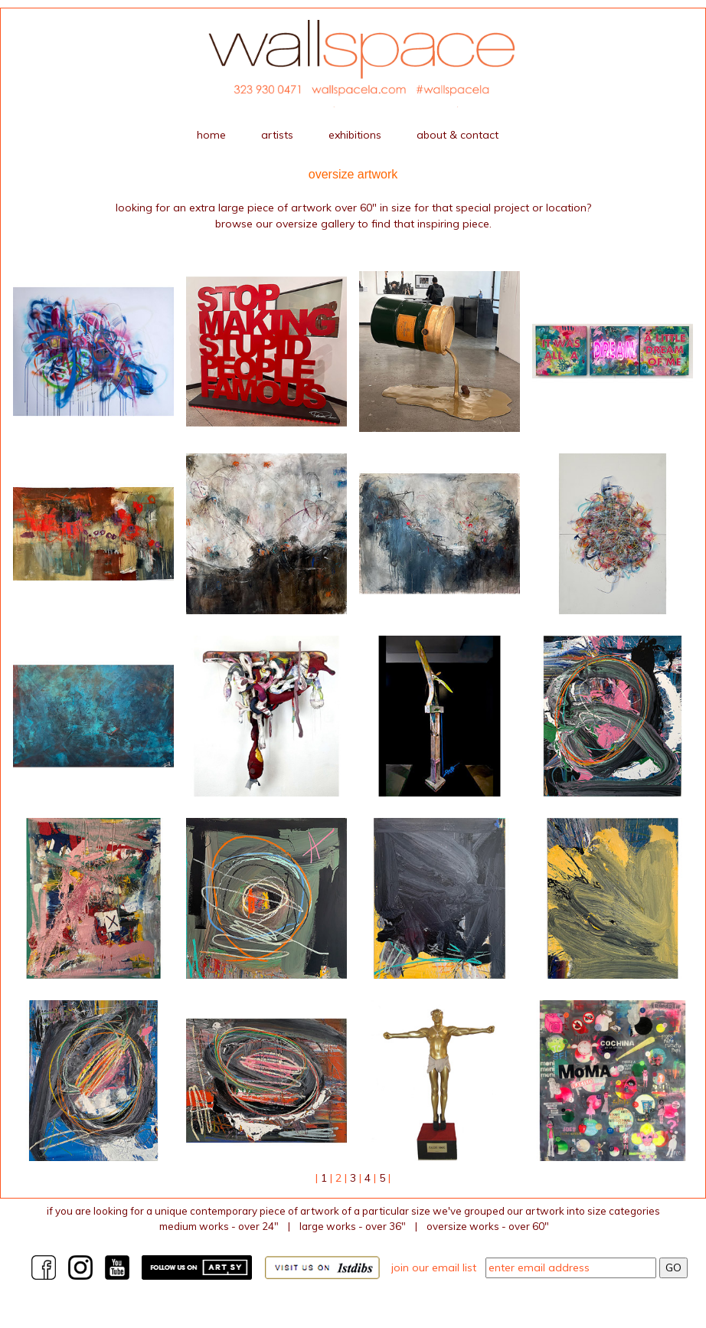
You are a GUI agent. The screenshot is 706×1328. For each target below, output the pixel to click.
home (211, 135)
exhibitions (354, 135)
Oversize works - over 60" (488, 1226)
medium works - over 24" (219, 1226)
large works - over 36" (352, 1226)
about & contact (457, 135)
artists (277, 135)
